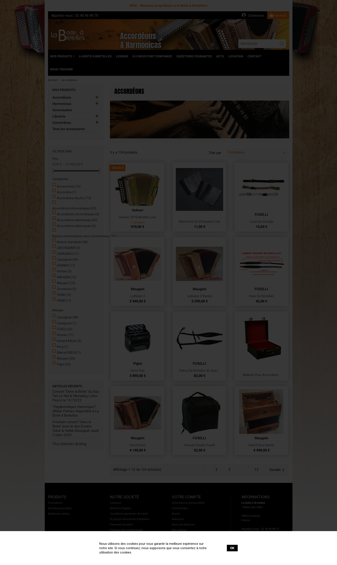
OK (232, 548)
